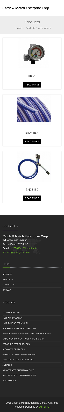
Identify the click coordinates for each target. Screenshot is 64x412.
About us (7, 274)
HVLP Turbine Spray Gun (15, 323)
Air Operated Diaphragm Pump (18, 370)
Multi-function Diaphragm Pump (19, 375)
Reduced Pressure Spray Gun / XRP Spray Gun (27, 334)
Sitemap (7, 290)
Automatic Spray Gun (14, 349)
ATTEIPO (44, 406)
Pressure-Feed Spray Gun (16, 344)
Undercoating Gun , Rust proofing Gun (23, 339)
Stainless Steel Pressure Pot (18, 360)
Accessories (44, 28)
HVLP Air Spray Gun (12, 318)
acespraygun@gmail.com (16, 252)
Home (19, 28)
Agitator (7, 365)
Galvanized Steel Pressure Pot (19, 354)
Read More (32, 84)
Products (30, 28)
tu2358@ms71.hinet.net (23, 248)
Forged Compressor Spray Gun (19, 328)
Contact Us (9, 285)
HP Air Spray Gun (11, 313)
